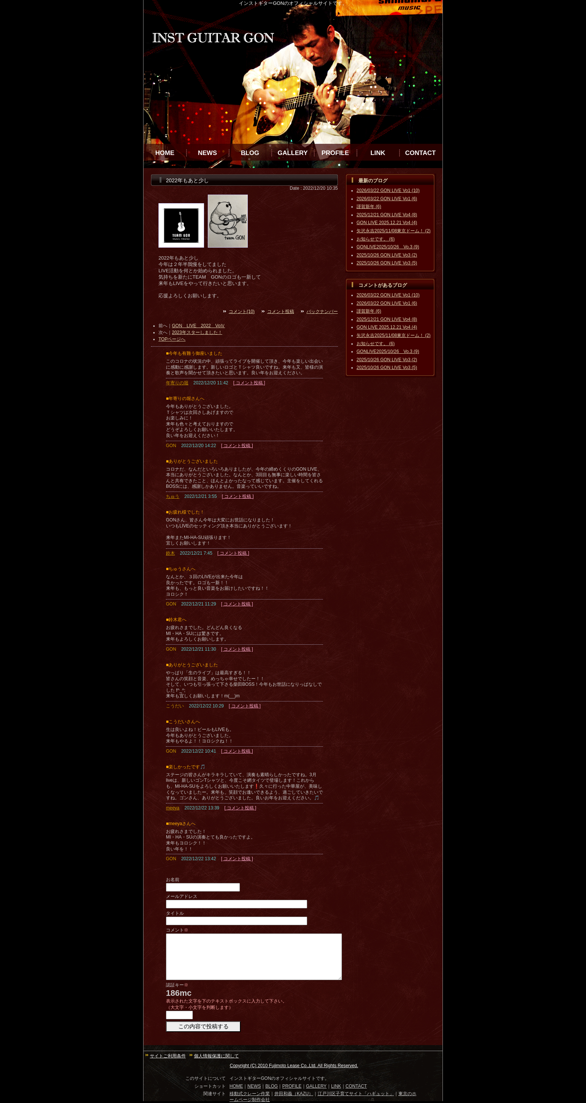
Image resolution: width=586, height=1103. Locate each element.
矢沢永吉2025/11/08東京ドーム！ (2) (394, 230)
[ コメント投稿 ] (249, 382)
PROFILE (335, 153)
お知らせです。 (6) (376, 239)
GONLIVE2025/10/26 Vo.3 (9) (388, 247)
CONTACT (420, 153)
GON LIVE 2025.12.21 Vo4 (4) (387, 222)
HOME (165, 153)
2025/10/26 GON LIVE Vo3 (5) (387, 263)
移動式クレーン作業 (249, 1093)
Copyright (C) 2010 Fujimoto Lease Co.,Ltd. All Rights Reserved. (294, 1065)
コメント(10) (242, 311)
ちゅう (172, 496)
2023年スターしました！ (197, 332)
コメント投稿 (280, 311)
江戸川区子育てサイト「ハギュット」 (356, 1093)
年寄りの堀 (177, 382)
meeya (172, 808)
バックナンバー (322, 311)
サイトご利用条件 (168, 1056)
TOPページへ (171, 339)
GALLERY (293, 153)
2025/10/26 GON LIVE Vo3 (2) (387, 255)
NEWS (207, 153)
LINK (377, 153)
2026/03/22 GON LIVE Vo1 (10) (388, 190)
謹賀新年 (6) (369, 206)
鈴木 (170, 553)
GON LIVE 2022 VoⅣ (198, 325)
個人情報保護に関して (216, 1056)
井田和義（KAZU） (293, 1093)
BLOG (250, 153)
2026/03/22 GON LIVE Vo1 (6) (387, 198)
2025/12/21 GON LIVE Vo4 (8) (387, 214)
